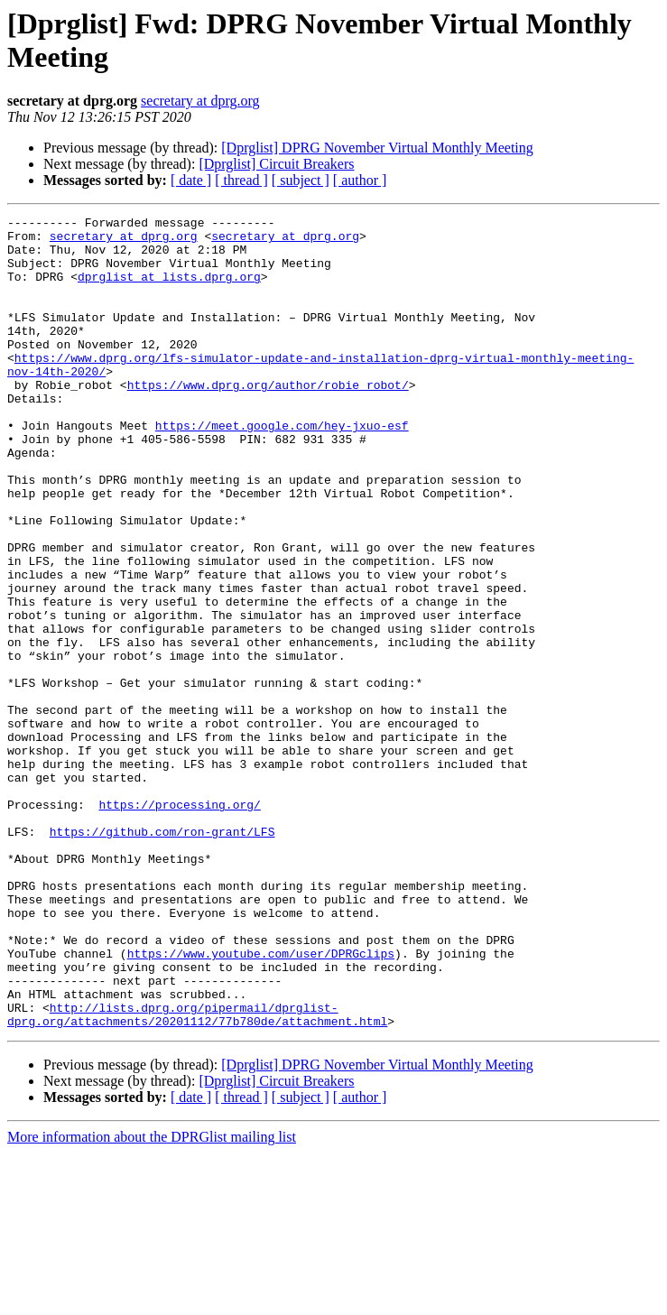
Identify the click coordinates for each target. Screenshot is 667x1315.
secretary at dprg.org (200, 100)
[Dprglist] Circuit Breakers (276, 163)
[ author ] (360, 180)
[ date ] (191, 180)
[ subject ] (300, 180)
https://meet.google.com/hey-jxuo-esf (282, 468)
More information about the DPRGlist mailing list (151, 1299)
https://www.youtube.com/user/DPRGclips (260, 1102)
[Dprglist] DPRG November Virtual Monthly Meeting (377, 147)
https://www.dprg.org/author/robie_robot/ (268, 420)
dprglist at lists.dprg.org (169, 290)
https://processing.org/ (179, 923)
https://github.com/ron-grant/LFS (162, 956)
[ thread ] (241, 180)
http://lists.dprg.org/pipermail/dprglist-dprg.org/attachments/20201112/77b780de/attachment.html (197, 1175)
